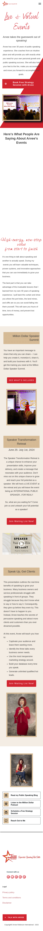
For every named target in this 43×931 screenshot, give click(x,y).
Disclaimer (6, 903)
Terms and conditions (11, 898)
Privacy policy (8, 892)
